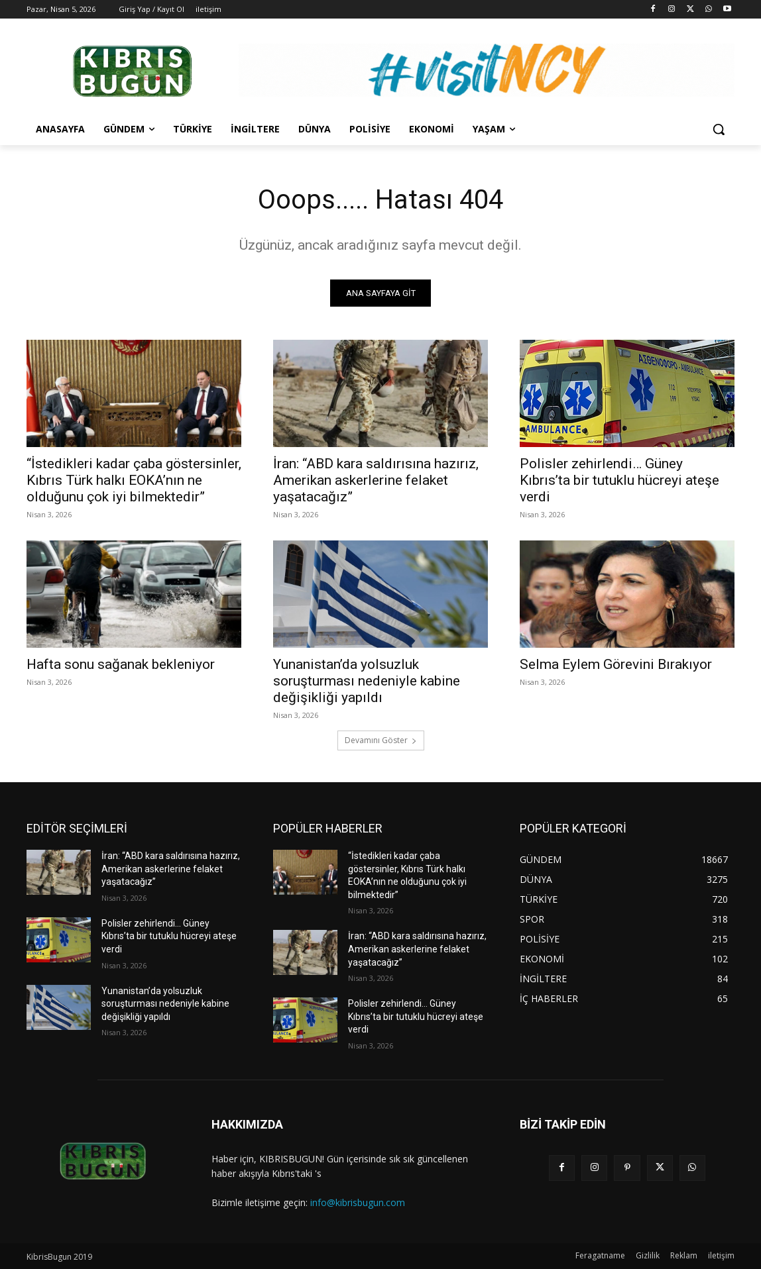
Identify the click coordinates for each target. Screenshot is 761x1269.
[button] (718, 129)
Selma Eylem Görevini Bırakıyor (616, 664)
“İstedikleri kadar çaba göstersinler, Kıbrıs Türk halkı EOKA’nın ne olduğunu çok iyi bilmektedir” (134, 480)
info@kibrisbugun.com (357, 1202)
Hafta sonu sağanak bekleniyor (121, 664)
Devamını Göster (381, 740)
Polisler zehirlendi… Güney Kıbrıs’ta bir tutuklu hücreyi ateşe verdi (619, 480)
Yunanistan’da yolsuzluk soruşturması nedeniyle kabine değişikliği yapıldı (366, 680)
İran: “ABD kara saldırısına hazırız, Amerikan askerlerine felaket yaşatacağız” (376, 480)
